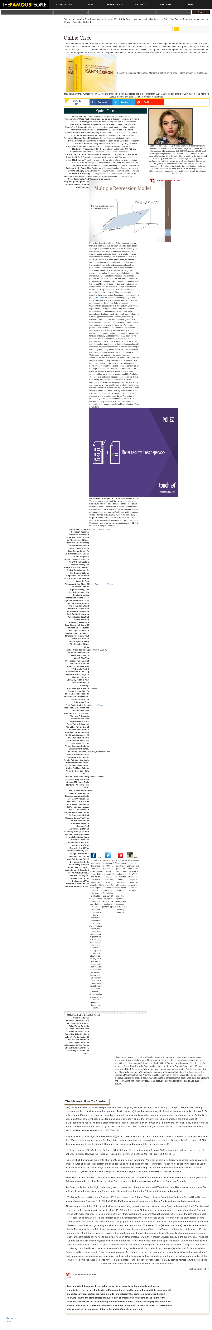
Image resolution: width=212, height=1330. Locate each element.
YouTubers (99, 298)
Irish (91, 584)
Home (8, 1321)
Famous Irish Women (104, 584)
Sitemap (9, 1318)
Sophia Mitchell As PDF (165, 180)
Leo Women (100, 705)
